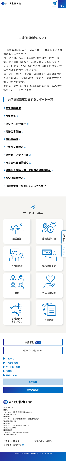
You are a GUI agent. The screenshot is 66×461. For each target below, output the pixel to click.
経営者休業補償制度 (17, 162)
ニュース (10, 358)
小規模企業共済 (14, 147)
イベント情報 (12, 363)
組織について (12, 375)
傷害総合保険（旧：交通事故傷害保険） (28, 170)
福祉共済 (11, 116)
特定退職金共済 (14, 178)
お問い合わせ (33, 389)
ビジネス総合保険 (16, 123)
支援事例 (33, 342)
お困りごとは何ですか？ (33, 350)
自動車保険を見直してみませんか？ (26, 186)
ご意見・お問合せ (11, 441)
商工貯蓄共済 (13, 108)
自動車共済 (12, 139)
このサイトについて (12, 444)
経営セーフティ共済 (17, 154)
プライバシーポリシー (44, 441)
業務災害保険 (13, 131)
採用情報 (33, 381)
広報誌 (9, 371)
